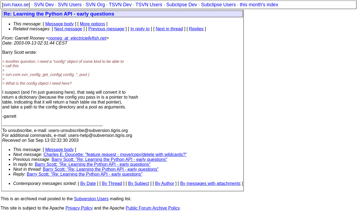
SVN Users (70, 4)
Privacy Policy (79, 208)
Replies (196, 28)
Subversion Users (91, 198)
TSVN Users (148, 4)
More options (92, 24)
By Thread (112, 183)
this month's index (259, 4)
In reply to (140, 28)
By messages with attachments (210, 183)
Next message (68, 28)
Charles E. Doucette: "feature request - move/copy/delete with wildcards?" (115, 154)
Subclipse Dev (181, 4)
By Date (88, 183)
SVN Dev (44, 4)
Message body (59, 24)
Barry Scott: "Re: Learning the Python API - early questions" (109, 159)
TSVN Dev (120, 4)
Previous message (106, 28)
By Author (164, 183)
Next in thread (169, 28)
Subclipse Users (218, 4)
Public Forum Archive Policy (152, 208)
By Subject (138, 183)
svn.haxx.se (16, 4)
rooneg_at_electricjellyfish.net (77, 38)
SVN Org (95, 4)
